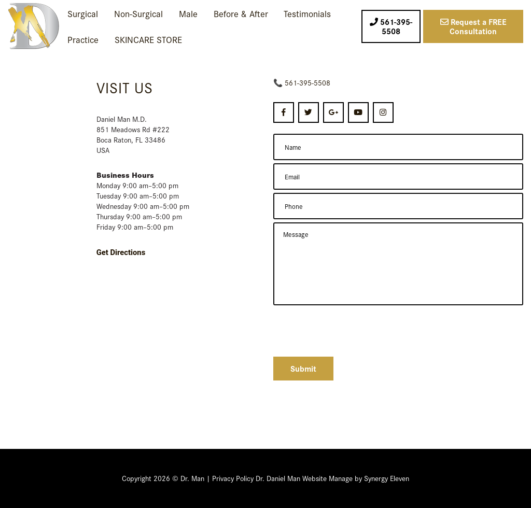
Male (188, 13)
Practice (83, 39)
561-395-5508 (307, 82)
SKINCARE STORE (148, 39)
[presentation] (352, 329)
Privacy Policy (233, 478)
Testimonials (307, 13)
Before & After (241, 13)
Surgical (82, 13)
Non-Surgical (138, 13)
